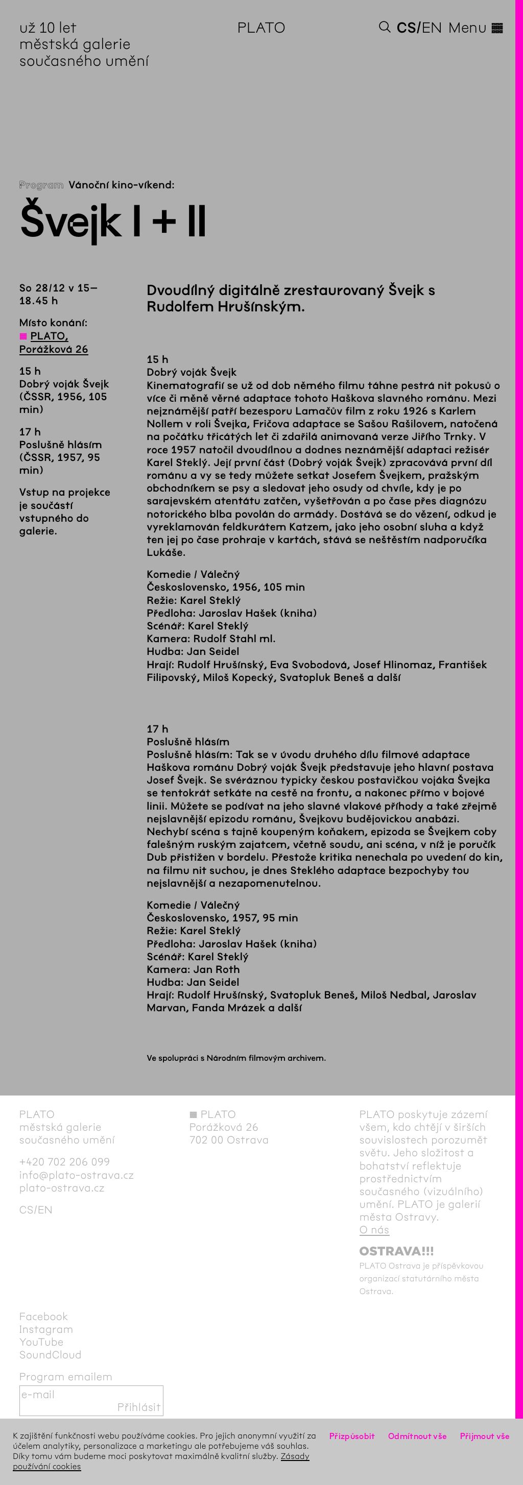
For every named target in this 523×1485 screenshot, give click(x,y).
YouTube (41, 1342)
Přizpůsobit (352, 1436)
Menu (476, 27)
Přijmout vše (485, 1436)
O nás (375, 1230)
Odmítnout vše (417, 1436)
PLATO (261, 27)
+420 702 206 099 (64, 1162)
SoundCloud (50, 1355)
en (432, 27)
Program (41, 185)
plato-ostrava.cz (62, 1188)
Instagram (46, 1329)
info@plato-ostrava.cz (76, 1175)
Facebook (43, 1317)
